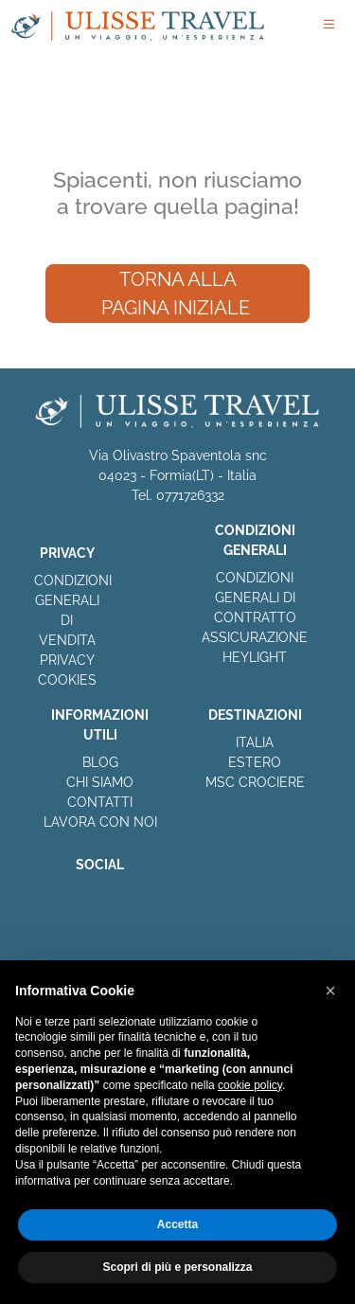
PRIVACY (67, 660)
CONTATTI (100, 802)
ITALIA (255, 742)
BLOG (100, 762)
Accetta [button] (177, 1224)
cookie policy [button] (250, 1085)
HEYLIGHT (254, 657)
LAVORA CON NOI (100, 822)
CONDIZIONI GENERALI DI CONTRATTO (255, 597)
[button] (330, 990)
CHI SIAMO (99, 782)
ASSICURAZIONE (255, 637)
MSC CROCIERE (255, 782)
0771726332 (190, 495)
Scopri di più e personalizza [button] (177, 1267)
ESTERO (254, 762)
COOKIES (67, 680)
